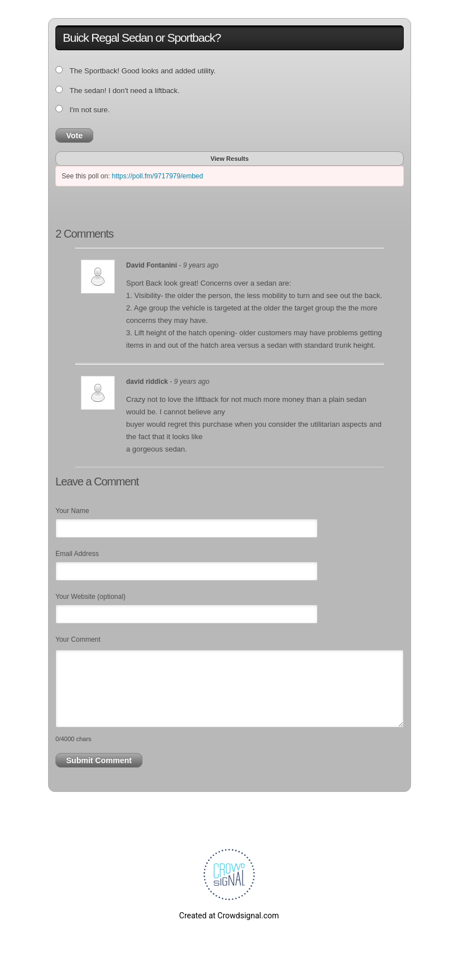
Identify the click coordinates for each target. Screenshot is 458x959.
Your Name (72, 511)
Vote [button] (74, 135)
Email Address (77, 554)
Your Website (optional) (90, 597)
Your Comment (78, 639)
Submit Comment (99, 760)
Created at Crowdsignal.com (229, 915)
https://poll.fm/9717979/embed (157, 176)
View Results (229, 158)
